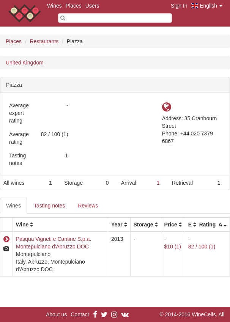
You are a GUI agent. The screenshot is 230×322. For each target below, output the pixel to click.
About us (56, 314)
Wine (22, 224)
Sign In (179, 6)
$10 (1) (172, 246)
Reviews (88, 206)
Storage (143, 224)
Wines (54, 6)
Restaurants (44, 41)
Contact (80, 314)
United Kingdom (25, 63)
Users (92, 6)
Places (74, 6)
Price (170, 224)
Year (117, 224)
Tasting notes (49, 206)
